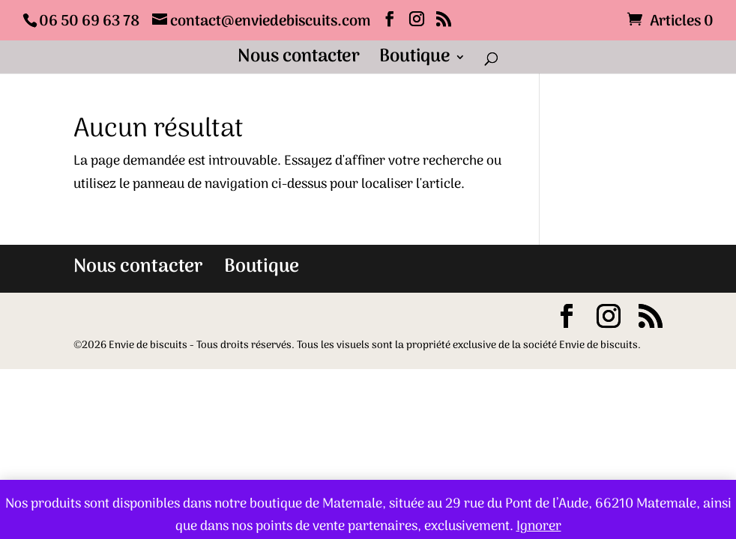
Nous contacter (299, 61)
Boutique (414, 61)
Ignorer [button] (538, 527)
